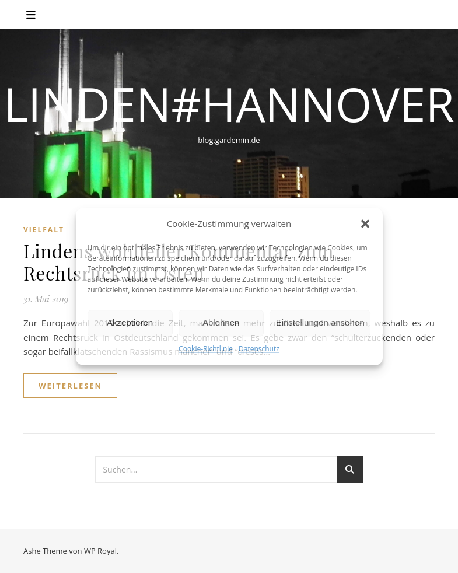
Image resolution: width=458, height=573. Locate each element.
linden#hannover (229, 104)
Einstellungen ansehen (320, 323)
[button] (365, 224)
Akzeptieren (130, 323)
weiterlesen (70, 385)
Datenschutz (259, 349)
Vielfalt (43, 230)
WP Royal (100, 551)
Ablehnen (220, 323)
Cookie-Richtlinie (206, 349)
